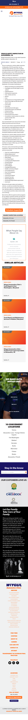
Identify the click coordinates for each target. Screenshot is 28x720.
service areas (5, 62)
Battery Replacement (14, 594)
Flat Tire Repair (14, 605)
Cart (14, 1)
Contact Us (14, 647)
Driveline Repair (14, 602)
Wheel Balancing (14, 625)
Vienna (14, 430)
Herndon (14, 443)
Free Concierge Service (14, 390)
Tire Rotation (14, 615)
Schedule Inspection (14, 210)
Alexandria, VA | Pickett (9, 220)
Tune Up (14, 618)
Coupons (14, 636)
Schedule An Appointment (14, 697)
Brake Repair (14, 595)
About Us (14, 639)
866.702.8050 (14, 4)
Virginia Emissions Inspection (14, 622)
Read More (6, 295)
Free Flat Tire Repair (14, 411)
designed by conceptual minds (14, 711)
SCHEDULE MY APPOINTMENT (14, 7)
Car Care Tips (14, 645)
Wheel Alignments (14, 623)
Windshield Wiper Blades (14, 627)
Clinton (14, 451)
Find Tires (14, 633)
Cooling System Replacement (14, 600)
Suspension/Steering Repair (14, 612)
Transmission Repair (14, 617)
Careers (14, 642)
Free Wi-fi (14, 404)
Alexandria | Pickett (14, 457)
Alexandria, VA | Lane (8, 218)
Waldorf (14, 440)
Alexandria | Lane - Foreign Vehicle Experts (14, 434)
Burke (14, 446)
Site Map (14, 650)
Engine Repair (14, 604)
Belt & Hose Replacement (14, 597)
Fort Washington (14, 437)
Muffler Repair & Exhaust (14, 609)
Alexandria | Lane (14, 675)
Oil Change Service (14, 610)
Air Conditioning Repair (14, 592)
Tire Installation (14, 613)
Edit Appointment (14, 700)
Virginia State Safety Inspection (14, 620)
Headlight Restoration (14, 607)
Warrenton (14, 448)
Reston (14, 454)
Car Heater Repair (14, 599)
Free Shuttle (14, 397)
